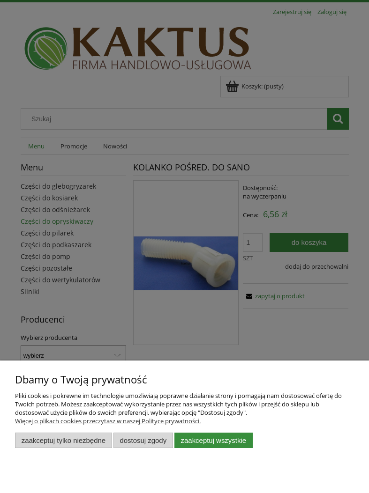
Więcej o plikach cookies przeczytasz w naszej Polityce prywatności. (108, 421)
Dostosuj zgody (143, 440)
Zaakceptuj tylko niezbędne (63, 440)
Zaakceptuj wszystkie (213, 440)
